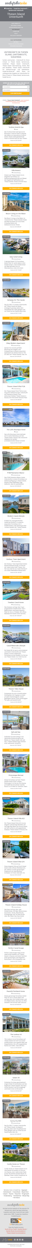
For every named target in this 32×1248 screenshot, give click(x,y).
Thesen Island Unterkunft (13, 100)
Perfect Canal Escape (16, 948)
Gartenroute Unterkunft (16, 10)
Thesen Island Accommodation (16, 1233)
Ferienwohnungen (16, 46)
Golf (16, 33)
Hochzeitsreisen (16, 35)
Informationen (16, 25)
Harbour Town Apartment (16, 559)
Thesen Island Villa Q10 (15, 862)
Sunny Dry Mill (15, 1121)
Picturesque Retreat (16, 775)
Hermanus (16, 1197)
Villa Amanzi (16, 170)
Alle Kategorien (16, 40)
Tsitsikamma (17, 1196)
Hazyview (17, 1194)
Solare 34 (16, 1078)
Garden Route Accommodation (15, 1231)
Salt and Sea (15, 732)
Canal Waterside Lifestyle (16, 646)
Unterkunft (16, 29)
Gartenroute (16, 23)
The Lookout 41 (16, 1034)
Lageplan (16, 31)
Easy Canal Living (16, 257)
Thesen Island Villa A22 (16, 818)
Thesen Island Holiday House (16, 905)
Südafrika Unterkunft (20, 8)
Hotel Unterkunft (25, 100)
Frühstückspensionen (16, 44)
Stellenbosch (7, 1192)
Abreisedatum (28, 90)
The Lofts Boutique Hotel (16, 430)
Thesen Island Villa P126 (16, 386)
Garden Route (22, 1229)
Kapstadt (24, 1190)
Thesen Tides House (16, 689)
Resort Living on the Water (16, 213)
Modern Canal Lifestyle (16, 516)
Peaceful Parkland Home (16, 991)
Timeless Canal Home (16, 602)
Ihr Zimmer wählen (16, 145)
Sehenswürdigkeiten (16, 27)
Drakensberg (8, 1196)
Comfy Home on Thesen (16, 1164)
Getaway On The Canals (16, 300)
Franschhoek (16, 1192)
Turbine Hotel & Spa (16, 127)
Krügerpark (25, 1194)
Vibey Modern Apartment (15, 343)
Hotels (16, 42)
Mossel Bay (25, 1196)
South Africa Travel (11, 1229)
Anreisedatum (28, 87)
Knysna (11, 1194)
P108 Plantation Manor (15, 473)
